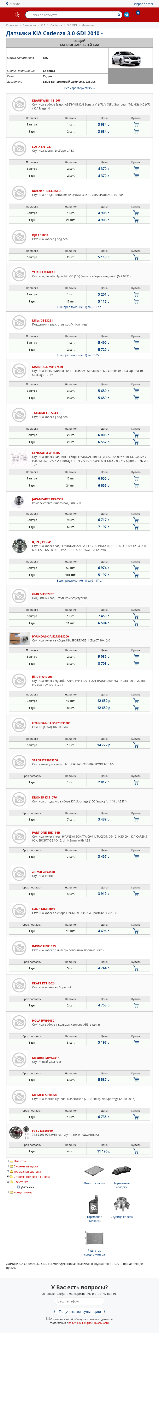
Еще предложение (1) (79, 307)
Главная (12, 25)
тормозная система (27, 1171)
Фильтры (20, 1161)
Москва (15, 4)
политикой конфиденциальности (88, 1323)
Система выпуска (26, 1166)
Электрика (21, 1182)
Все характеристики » (79, 88)
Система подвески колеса (32, 1177)
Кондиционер (23, 1192)
